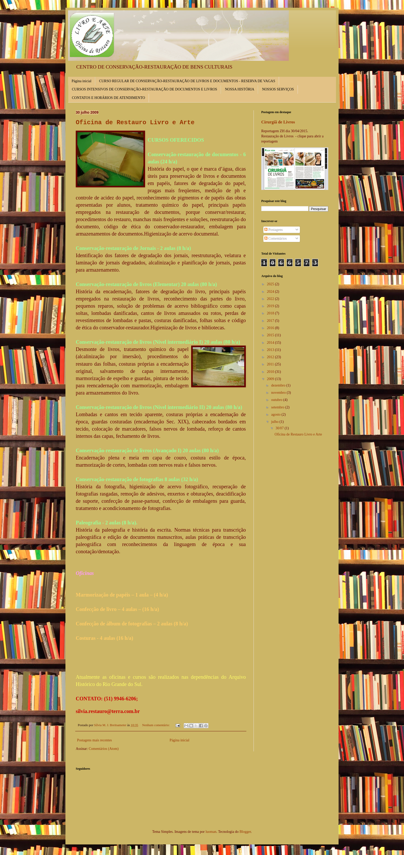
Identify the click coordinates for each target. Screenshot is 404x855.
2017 (271, 321)
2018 (271, 313)
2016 (271, 328)
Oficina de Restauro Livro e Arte (135, 122)
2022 (271, 299)
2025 (271, 284)
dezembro (278, 385)
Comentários (275, 238)
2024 (271, 292)
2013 (271, 350)
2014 (271, 343)
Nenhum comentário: (156, 725)
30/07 (279, 428)
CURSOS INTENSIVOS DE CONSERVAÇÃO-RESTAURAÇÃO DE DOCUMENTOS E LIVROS (144, 89)
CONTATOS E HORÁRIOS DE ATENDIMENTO (108, 98)
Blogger (245, 832)
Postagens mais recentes (94, 740)
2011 (271, 364)
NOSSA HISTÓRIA (239, 89)
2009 (271, 379)
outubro (277, 400)
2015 (271, 335)
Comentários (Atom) (104, 749)
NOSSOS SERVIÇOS (278, 89)
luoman (211, 832)
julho (275, 422)
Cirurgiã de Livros (278, 122)
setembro (278, 407)
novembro (279, 393)
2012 (271, 357)
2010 (271, 372)
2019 (271, 306)
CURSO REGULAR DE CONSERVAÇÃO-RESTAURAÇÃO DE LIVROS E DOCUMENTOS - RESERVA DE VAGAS (187, 81)
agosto (276, 414)
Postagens (273, 230)
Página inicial (81, 81)
